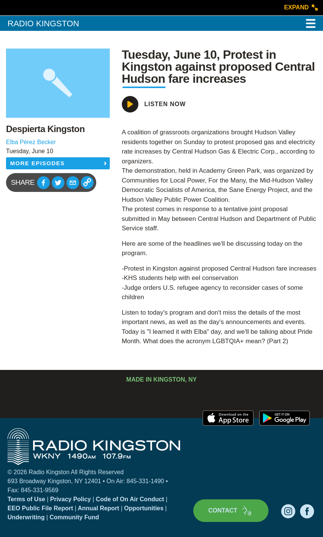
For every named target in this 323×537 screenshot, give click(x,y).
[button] (43, 182)
